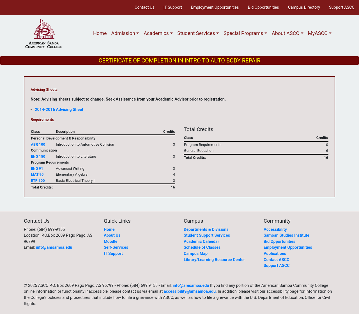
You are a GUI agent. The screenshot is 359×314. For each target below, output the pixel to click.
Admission (123, 33)
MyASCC (318, 33)
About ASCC (285, 33)
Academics (156, 33)
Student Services (196, 33)
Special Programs (243, 33)
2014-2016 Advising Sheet (59, 109)
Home (100, 33)
